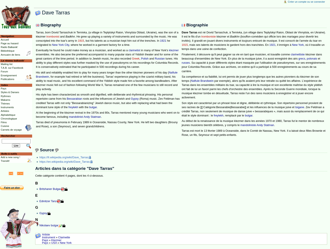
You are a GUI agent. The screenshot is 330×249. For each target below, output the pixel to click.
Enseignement (9, 75)
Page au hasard (9, 43)
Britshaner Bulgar (50, 189)
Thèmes (5, 103)
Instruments (7, 107)
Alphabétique (8, 115)
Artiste (46, 234)
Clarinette (64, 237)
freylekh (73, 107)
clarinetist (134, 50)
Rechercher (8, 136)
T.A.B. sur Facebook (12, 68)
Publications (7, 79)
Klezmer (56, 240)
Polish (145, 58)
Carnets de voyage (11, 129)
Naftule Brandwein (202, 80)
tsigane (299, 107)
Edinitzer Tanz (48, 201)
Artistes (5, 111)
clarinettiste (298, 54)
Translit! (5, 161)
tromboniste (208, 36)
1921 (163, 40)
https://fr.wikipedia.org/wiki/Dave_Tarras (63, 157)
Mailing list (6, 64)
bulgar (93, 107)
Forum (4, 71)
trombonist (52, 36)
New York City (60, 44)
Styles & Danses (10, 92)
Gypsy (135, 98)
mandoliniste (248, 125)
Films (4, 122)
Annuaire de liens (10, 54)
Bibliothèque (7, 50)
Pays (45, 240)
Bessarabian (74, 98)
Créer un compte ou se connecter (306, 1)
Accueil (5, 39)
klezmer (174, 50)
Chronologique (9, 118)
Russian (160, 58)
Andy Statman (92, 116)
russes (186, 62)
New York (298, 44)
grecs (302, 58)
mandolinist (76, 116)
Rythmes (5, 96)
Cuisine (5, 126)
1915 (81, 40)
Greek (136, 58)
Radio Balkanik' (9, 47)
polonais (312, 58)
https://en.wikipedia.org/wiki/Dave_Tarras (64, 161)
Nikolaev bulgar (48, 225)
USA (54, 242)
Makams (5, 100)
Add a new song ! (10, 157)
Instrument (48, 237)
